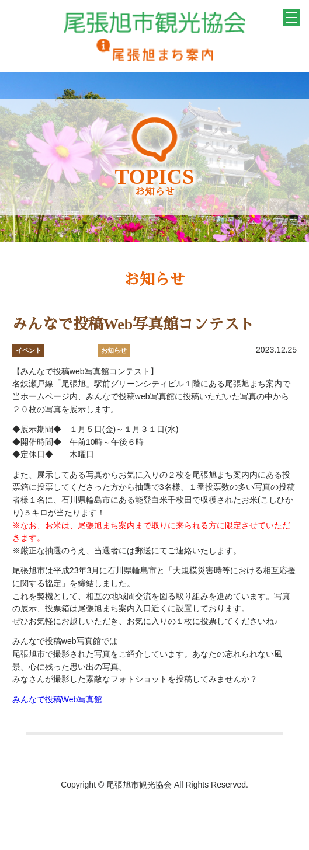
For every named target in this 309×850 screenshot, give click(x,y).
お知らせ (114, 350)
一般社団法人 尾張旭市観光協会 (154, 36)
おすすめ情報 (71, 350)
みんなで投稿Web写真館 (57, 699)
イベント (28, 350)
